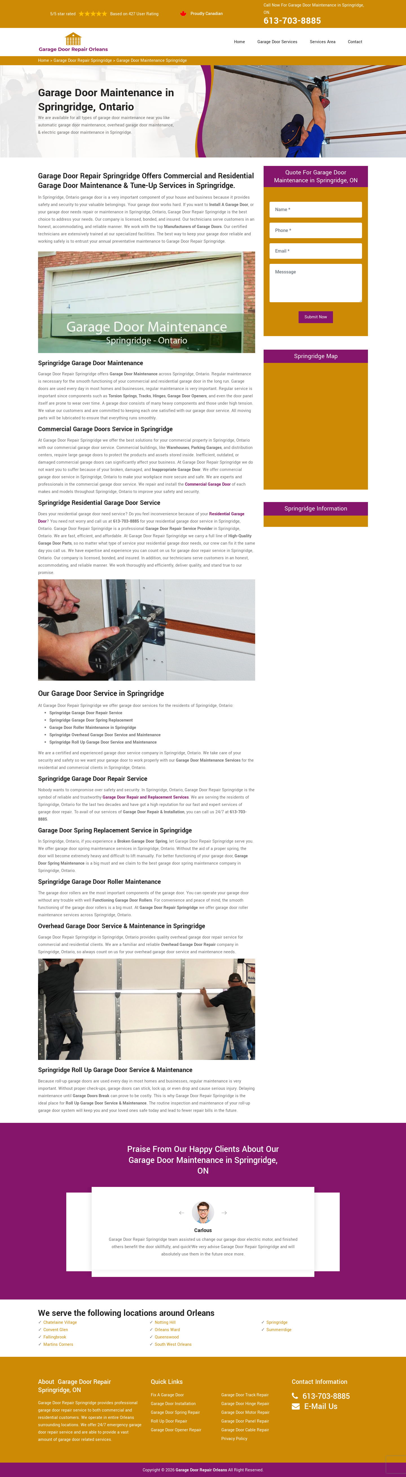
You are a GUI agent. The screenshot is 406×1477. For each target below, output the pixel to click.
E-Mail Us (320, 1406)
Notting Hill (165, 1322)
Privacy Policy (234, 1439)
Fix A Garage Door (167, 1395)
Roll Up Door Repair (169, 1421)
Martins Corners (58, 1344)
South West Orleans (173, 1344)
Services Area (323, 42)
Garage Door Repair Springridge (83, 60)
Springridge (277, 1322)
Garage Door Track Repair (245, 1395)
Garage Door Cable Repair (245, 1430)
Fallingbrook (54, 1337)
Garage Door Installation (173, 1404)
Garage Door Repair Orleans (202, 1470)
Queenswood (167, 1337)
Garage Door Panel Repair (245, 1421)
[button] (186, 1213)
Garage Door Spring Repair (175, 1412)
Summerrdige (279, 1330)
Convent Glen (55, 1330)
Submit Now (315, 317)
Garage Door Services (277, 42)
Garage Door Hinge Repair (245, 1404)
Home (239, 42)
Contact (355, 42)
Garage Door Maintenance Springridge (151, 60)
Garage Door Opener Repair (176, 1430)
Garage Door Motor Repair (245, 1412)
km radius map (315, 425)
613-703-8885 (292, 21)
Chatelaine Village (60, 1322)
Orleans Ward (167, 1330)
